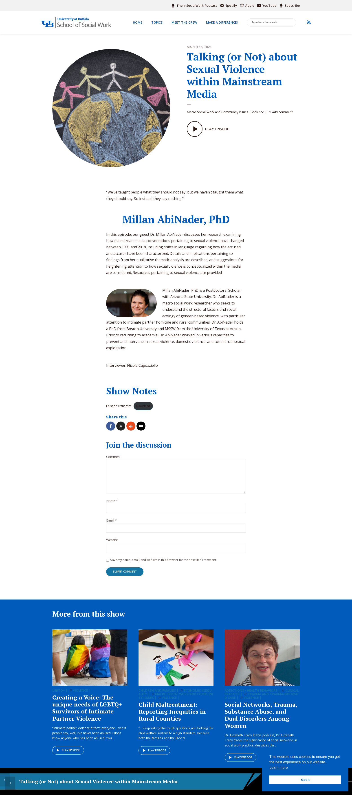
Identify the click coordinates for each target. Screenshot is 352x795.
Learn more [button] (278, 767)
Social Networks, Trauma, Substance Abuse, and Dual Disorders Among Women (261, 718)
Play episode (68, 754)
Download (143, 409)
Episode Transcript (118, 409)
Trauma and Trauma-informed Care (262, 699)
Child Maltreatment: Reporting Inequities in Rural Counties (172, 715)
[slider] (225, 781)
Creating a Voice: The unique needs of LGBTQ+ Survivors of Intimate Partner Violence (87, 711)
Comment (113, 460)
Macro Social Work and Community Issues (217, 112)
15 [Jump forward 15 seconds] (166, 782)
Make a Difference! (222, 22)
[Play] (155, 781)
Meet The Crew (184, 22)
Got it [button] (305, 780)
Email (111, 524)
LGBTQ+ (58, 694)
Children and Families (157, 694)
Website (112, 543)
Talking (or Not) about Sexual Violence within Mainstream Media (65, 781)
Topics (157, 22)
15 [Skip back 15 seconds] (143, 782)
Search (292, 22)
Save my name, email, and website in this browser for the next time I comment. (163, 563)
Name (112, 504)
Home (137, 22)
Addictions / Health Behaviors (251, 694)
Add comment (282, 112)
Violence (258, 112)
